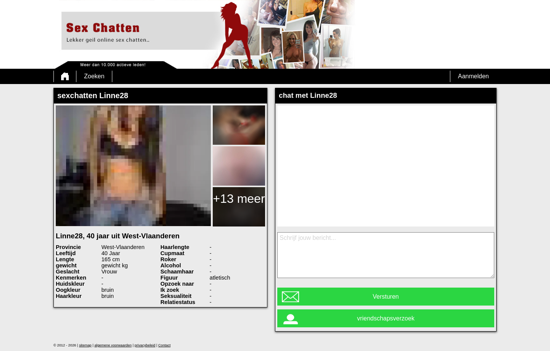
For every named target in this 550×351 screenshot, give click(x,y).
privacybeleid (144, 345)
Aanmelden (473, 76)
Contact (164, 345)
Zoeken (94, 76)
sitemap (85, 345)
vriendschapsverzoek (385, 318)
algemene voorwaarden (113, 345)
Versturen (386, 296)
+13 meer (239, 198)
